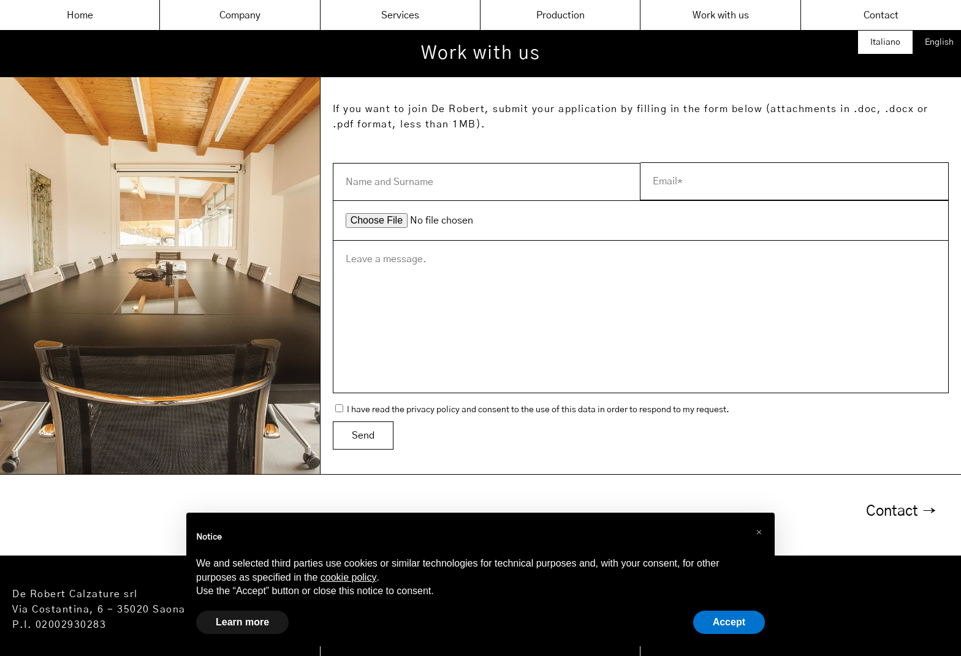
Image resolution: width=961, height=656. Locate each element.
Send (363, 435)
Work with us (721, 15)
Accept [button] (729, 622)
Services (400, 15)
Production (560, 15)
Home (80, 15)
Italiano (885, 42)
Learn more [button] (242, 622)
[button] (759, 532)
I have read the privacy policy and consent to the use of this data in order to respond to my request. (532, 409)
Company (239, 15)
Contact (881, 15)
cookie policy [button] (349, 577)
